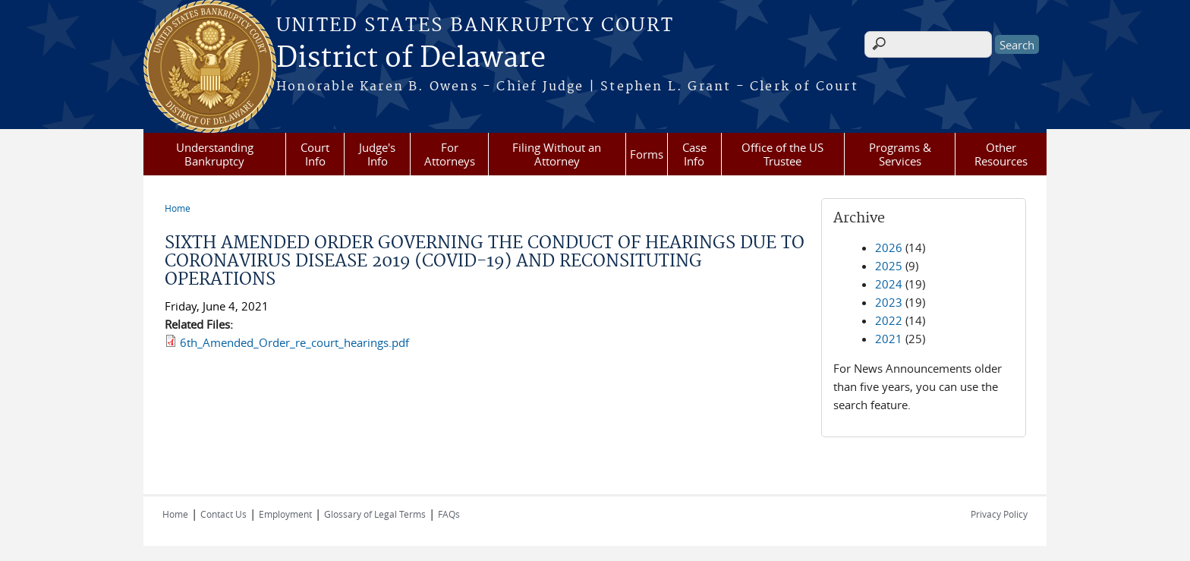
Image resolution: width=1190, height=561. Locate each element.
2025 (888, 265)
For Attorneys (449, 154)
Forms (646, 154)
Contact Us (223, 514)
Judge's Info (377, 154)
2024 (888, 284)
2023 (888, 302)
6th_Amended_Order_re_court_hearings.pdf (294, 342)
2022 (888, 320)
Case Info (694, 154)
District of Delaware (411, 58)
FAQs (449, 514)
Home (177, 208)
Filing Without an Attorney (556, 154)
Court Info (315, 154)
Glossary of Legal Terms (375, 514)
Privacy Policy (999, 514)
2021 (888, 338)
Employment (285, 514)
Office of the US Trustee (782, 154)
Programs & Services (900, 154)
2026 (888, 247)
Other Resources (1001, 154)
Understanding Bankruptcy (214, 154)
